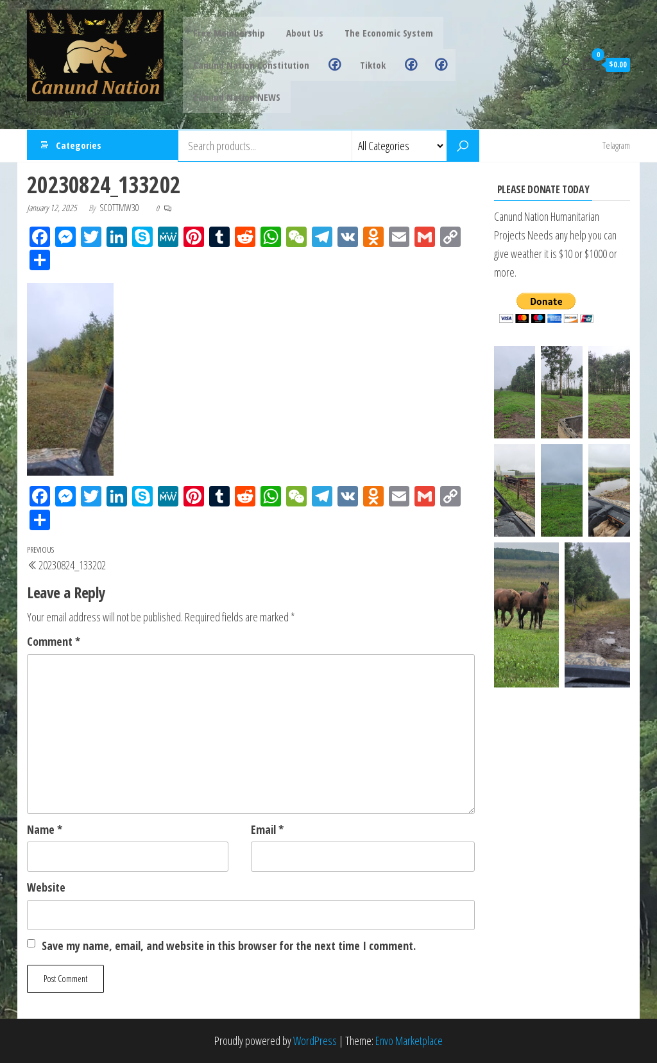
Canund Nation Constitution (250, 64)
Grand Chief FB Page (400, 65)
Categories (78, 145)
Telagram (616, 145)
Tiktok (366, 64)
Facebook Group (330, 65)
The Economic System (384, 32)
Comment (53, 641)
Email (267, 829)
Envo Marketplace (409, 1040)
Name (44, 829)
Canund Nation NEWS (236, 97)
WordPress (315, 1040)
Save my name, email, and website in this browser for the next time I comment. (229, 945)
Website (46, 887)
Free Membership (228, 32)
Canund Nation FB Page (425, 65)
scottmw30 (120, 208)
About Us (302, 32)
